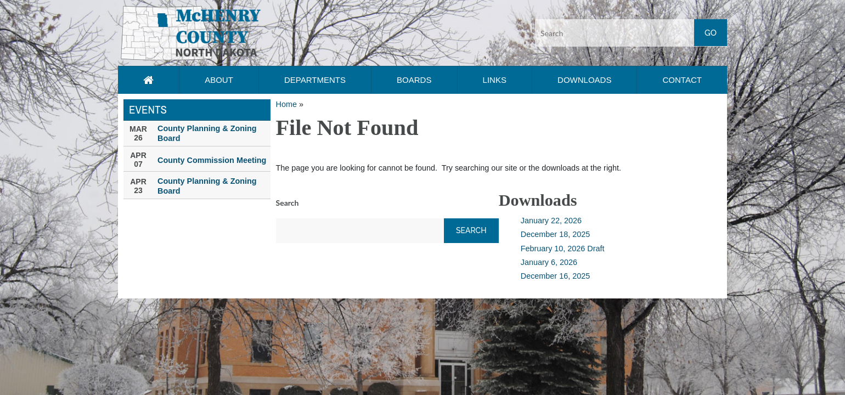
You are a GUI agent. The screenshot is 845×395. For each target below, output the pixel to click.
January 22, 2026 (551, 220)
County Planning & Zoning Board (207, 133)
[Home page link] (148, 80)
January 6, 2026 (549, 262)
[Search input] (631, 33)
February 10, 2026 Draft (563, 248)
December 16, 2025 (555, 276)
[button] (190, 32)
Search (287, 202)
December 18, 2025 (555, 234)
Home (286, 104)
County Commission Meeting (211, 160)
